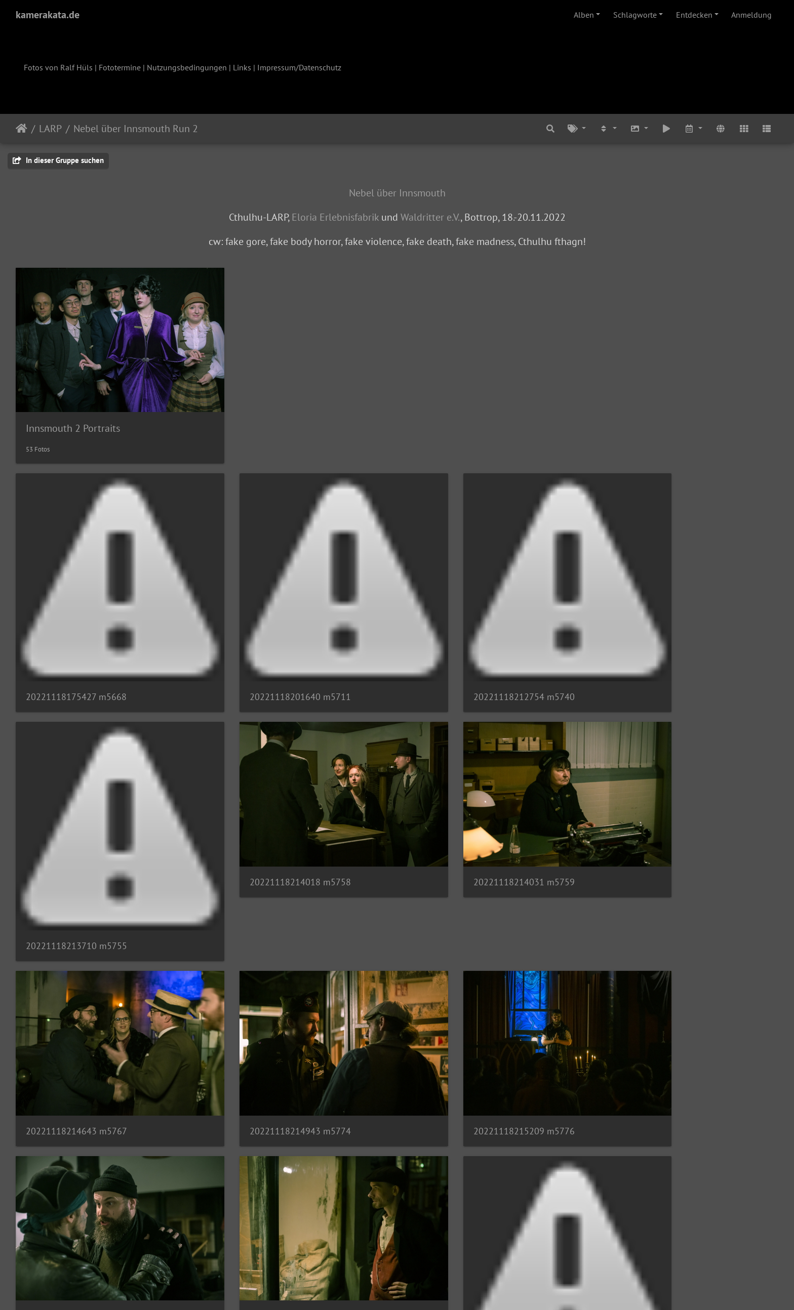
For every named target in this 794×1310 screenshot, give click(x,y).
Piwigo (418, 1289)
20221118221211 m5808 (76, 1196)
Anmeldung (751, 15)
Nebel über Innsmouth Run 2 (135, 128)
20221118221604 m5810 (465, 1197)
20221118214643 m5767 (465, 812)
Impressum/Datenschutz (299, 67)
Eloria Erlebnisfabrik (335, 217)
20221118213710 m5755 (659, 647)
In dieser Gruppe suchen (58, 160)
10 (447, 1250)
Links (242, 67)
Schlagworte (635, 15)
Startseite (21, 128)
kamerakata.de (48, 14)
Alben (584, 15)
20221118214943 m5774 (659, 812)
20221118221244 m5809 (271, 1197)
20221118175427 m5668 (76, 647)
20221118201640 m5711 (271, 647)
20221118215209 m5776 (76, 977)
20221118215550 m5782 (271, 977)
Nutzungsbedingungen (187, 67)
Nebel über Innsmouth (397, 192)
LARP (50, 128)
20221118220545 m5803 (465, 977)
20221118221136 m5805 (659, 1032)
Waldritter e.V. (430, 217)
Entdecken (694, 15)
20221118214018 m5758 (76, 812)
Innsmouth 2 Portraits (73, 408)
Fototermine (120, 67)
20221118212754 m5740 (465, 647)
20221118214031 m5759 (271, 812)
